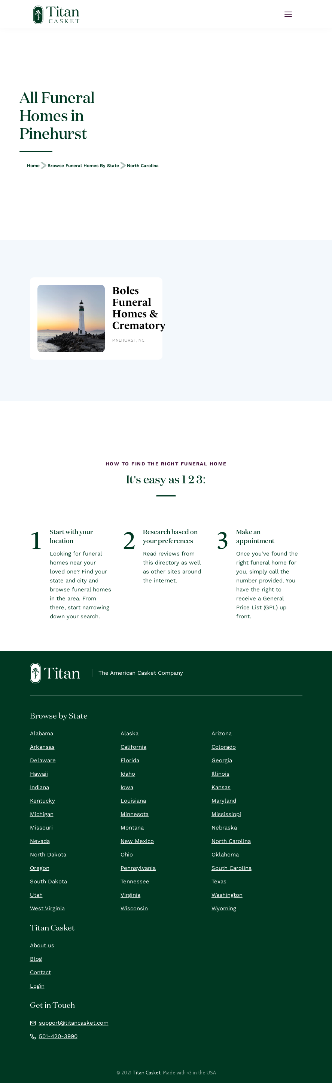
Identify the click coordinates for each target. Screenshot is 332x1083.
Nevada (40, 841)
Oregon (39, 868)
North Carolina (143, 165)
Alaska (129, 733)
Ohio (127, 854)
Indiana (39, 787)
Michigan (42, 814)
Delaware (43, 760)
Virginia (130, 895)
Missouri (41, 827)
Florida (130, 760)
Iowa (127, 787)
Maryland (223, 800)
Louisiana (133, 800)
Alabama (41, 733)
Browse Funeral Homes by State (83, 165)
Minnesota (135, 814)
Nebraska (224, 827)
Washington (227, 895)
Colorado (223, 747)
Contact (40, 972)
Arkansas (42, 747)
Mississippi (226, 814)
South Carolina (231, 868)
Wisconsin (134, 908)
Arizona (221, 733)
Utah (36, 895)
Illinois (220, 773)
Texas (218, 881)
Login (37, 985)
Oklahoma (225, 854)
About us (42, 945)
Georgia (221, 760)
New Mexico (137, 841)
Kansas (221, 787)
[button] (288, 14)
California (133, 747)
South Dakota (48, 881)
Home (33, 165)
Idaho (128, 773)
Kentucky (42, 800)
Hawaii (39, 773)
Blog (36, 959)
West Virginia (47, 908)
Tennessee (135, 881)
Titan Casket (147, 1073)
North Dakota (48, 854)
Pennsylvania (138, 868)
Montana (132, 827)
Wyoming (223, 908)
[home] (56, 15)
